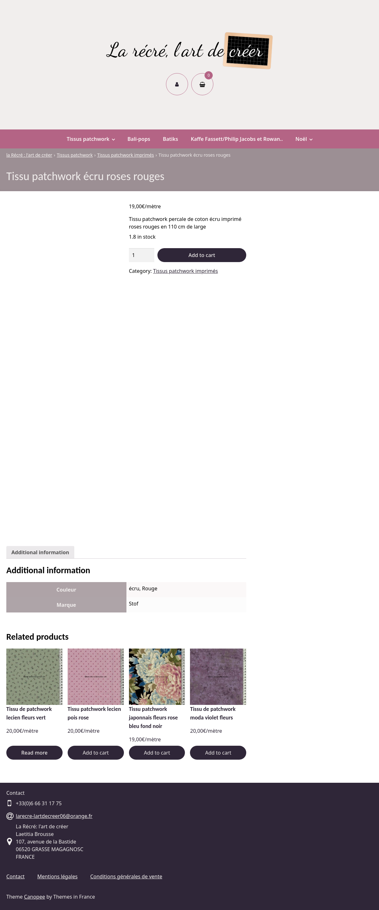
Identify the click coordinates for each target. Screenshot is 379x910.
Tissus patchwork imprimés (185, 270)
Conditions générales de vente (126, 876)
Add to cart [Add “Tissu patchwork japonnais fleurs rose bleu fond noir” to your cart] (157, 752)
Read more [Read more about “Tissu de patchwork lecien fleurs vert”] (34, 752)
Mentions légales (57, 876)
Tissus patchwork (91, 139)
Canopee (34, 896)
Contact (15, 876)
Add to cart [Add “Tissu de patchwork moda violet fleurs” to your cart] (218, 752)
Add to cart (201, 255)
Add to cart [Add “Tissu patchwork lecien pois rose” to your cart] (96, 752)
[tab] (40, 552)
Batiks (170, 138)
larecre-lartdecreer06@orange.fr (54, 816)
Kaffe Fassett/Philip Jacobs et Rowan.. (237, 138)
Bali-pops (138, 138)
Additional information (40, 552)
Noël (304, 139)
